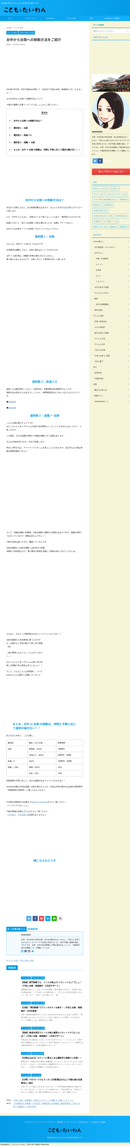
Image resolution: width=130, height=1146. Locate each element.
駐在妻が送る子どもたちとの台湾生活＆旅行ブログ (65, 1138)
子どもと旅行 (71, 18)
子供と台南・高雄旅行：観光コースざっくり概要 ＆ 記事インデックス (43, 1100)
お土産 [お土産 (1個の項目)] (114, 189)
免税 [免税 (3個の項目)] (97, 205)
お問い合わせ (83, 1122)
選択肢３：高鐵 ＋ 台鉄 (23, 142)
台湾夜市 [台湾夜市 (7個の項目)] (98, 221)
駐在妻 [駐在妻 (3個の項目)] (124, 227)
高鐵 (65, 207)
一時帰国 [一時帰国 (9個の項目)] (123, 199)
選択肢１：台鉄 (19, 128)
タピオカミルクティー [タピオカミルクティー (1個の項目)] (116, 194)
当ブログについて (31, 1122)
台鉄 (8, 244)
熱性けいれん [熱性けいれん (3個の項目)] (100, 227)
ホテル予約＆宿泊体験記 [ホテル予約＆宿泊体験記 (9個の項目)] (104, 199)
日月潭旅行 (22, 815)
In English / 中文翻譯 (111, 18)
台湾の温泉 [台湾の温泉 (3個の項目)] (121, 216)
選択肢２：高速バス (21, 135)
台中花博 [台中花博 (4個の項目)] (108, 205)
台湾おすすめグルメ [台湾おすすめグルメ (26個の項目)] (103, 216)
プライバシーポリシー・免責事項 (51, 1122)
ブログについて (30, 18)
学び (91, 18)
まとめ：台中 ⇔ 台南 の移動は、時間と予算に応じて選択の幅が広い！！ (45, 150)
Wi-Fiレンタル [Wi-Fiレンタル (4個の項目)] (100, 189)
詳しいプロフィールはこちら (111, 171)
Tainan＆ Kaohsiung (39, 802)
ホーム (10, 18)
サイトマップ (71, 1122)
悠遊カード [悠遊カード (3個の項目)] (112, 221)
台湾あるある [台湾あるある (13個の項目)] (100, 210)
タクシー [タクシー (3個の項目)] (98, 194)
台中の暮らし (51, 18)
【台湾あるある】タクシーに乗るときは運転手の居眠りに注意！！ (51, 1058)
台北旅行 (12, 815)
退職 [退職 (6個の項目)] (113, 227)
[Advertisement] (44, 176)
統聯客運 (12, 402)
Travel (28, 811)
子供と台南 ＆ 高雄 (27, 960)
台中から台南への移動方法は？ (26, 121)
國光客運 (12, 408)
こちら (40, 105)
